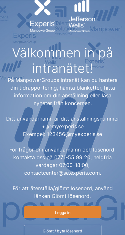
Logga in (62, 212)
